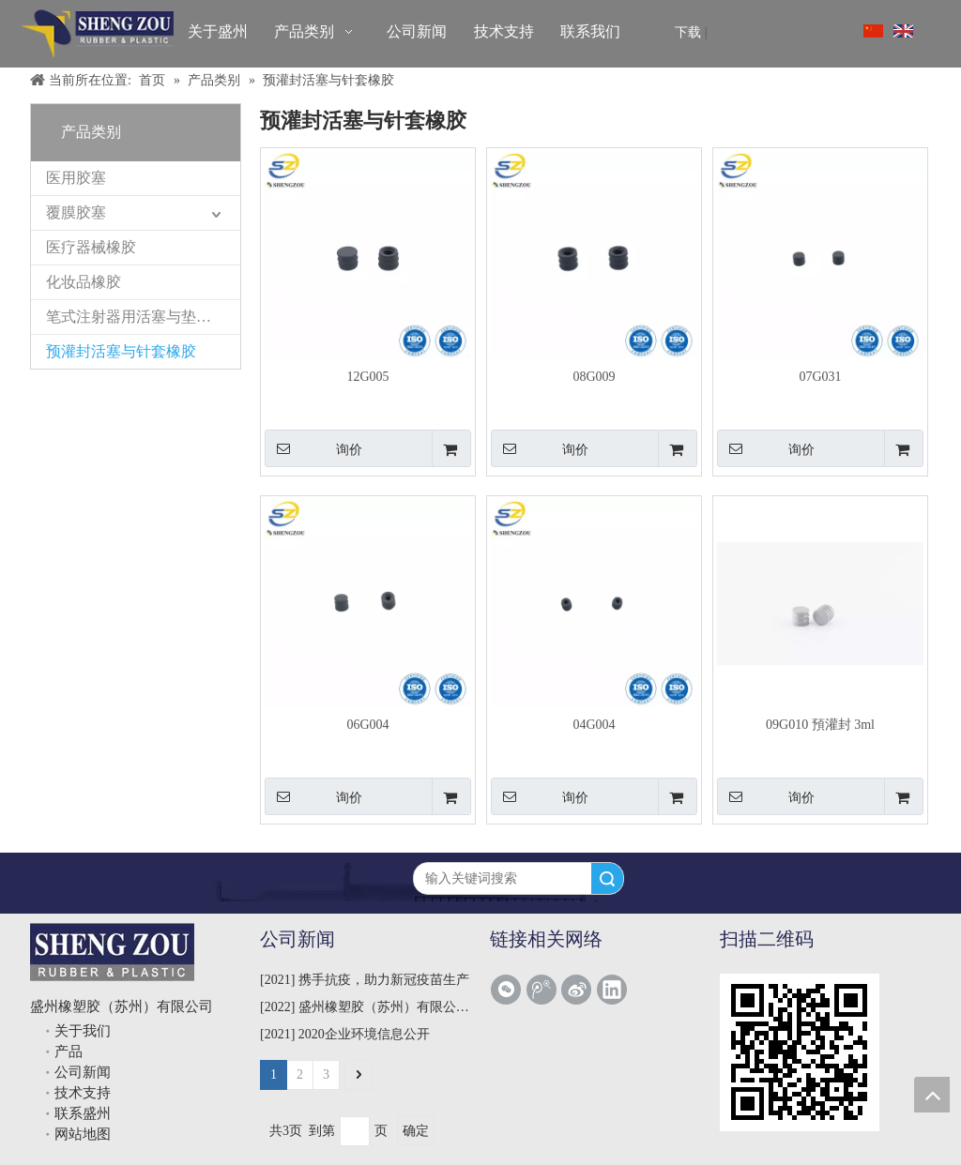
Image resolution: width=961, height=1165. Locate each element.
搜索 (607, 878)
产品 (68, 1051)
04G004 (593, 725)
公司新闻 (82, 1072)
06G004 (367, 725)
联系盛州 (82, 1113)
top (932, 1094)
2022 (278, 1007)
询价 (313, 448)
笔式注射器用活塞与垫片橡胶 (143, 317)
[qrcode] (799, 1052)
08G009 (593, 377)
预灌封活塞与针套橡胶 (121, 351)
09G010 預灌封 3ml (820, 725)
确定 (416, 1131)
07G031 (820, 377)
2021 (278, 980)
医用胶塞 (76, 178)
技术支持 (82, 1092)
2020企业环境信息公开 (364, 1034)
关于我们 (82, 1030)
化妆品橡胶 (83, 282)
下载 (688, 32)
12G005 (367, 377)
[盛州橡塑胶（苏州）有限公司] (97, 33)
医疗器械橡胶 (91, 247)
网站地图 (82, 1134)
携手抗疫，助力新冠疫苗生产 (383, 980)
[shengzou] (112, 952)
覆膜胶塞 (76, 212)
